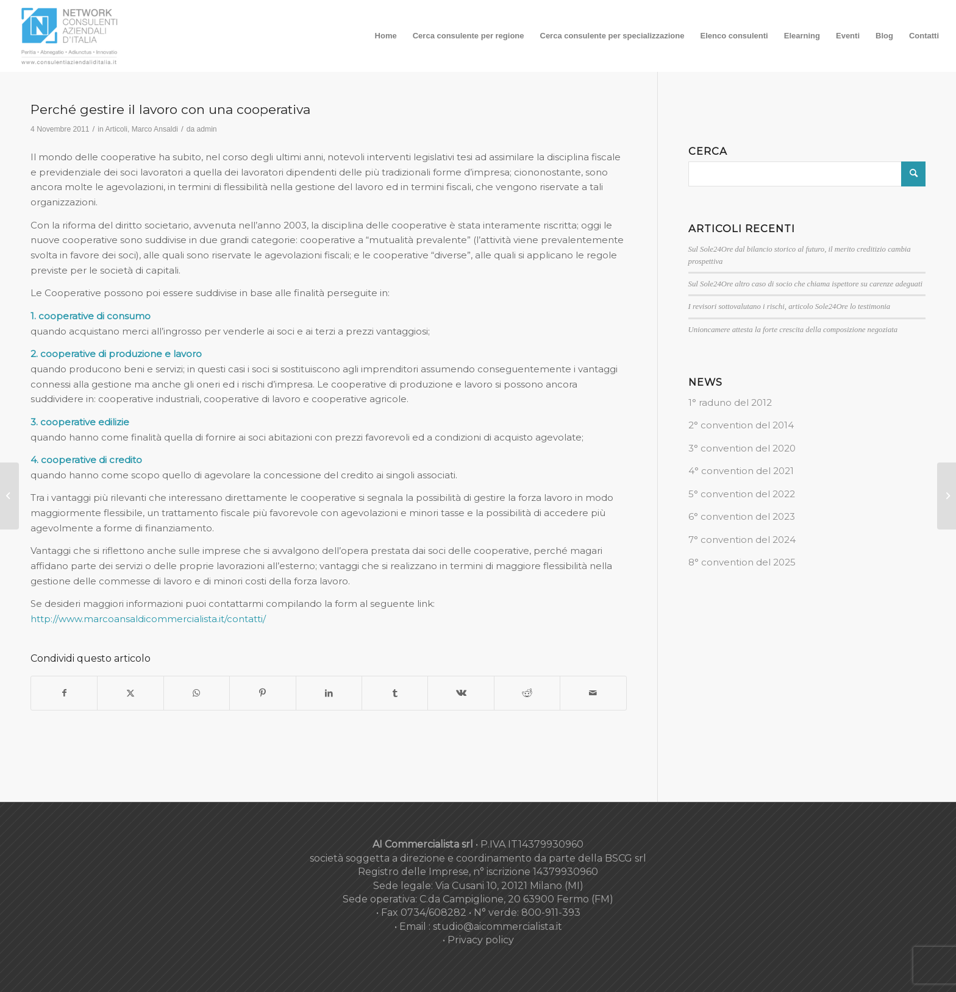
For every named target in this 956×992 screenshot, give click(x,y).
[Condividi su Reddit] (527, 693)
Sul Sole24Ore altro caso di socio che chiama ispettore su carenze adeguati (805, 284)
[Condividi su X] (130, 693)
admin (207, 129)
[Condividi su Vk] (460, 693)
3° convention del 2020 (742, 448)
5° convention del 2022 (741, 494)
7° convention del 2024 (742, 539)
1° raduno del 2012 (730, 402)
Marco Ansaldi (155, 129)
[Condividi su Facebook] (64, 693)
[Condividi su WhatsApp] (196, 693)
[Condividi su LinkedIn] (329, 693)
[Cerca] (807, 173)
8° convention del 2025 (742, 562)
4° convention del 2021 (741, 471)
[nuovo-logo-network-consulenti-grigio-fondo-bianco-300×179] (69, 36)
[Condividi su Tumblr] (394, 693)
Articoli (116, 129)
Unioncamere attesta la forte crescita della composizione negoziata (793, 329)
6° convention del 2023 (741, 516)
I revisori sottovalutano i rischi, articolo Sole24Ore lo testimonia (789, 306)
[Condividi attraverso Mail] (593, 693)
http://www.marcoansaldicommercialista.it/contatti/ (148, 619)
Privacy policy (481, 940)
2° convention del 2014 (741, 425)
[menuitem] (386, 36)
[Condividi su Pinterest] (262, 693)
